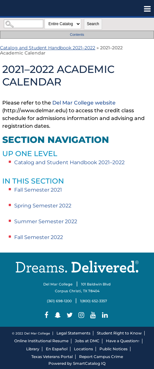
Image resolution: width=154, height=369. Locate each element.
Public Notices (113, 348)
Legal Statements (73, 333)
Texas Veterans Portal (52, 356)
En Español (56, 348)
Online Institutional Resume (41, 340)
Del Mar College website (84, 103)
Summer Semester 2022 (45, 221)
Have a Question (122, 340)
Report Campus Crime (101, 356)
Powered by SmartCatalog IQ (77, 363)
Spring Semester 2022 (42, 206)
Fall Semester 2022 (38, 237)
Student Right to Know (119, 333)
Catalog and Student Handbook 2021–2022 (47, 48)
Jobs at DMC (87, 340)
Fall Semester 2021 (38, 190)
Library (32, 348)
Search (93, 24)
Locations (83, 348)
